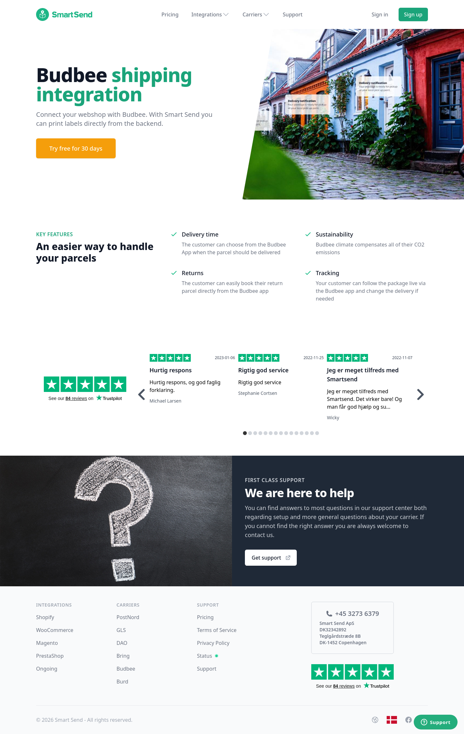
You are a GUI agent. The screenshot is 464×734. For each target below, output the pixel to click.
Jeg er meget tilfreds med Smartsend (363, 374)
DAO (122, 642)
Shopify (45, 617)
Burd (122, 681)
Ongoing (46, 668)
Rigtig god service (263, 370)
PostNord (128, 617)
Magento (47, 642)
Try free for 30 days (75, 148)
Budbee (126, 668)
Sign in (380, 14)
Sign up (413, 14)
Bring (123, 655)
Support (293, 14)
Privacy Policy (213, 642)
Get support (271, 557)
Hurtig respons (171, 370)
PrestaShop (50, 655)
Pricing (170, 14)
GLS (121, 630)
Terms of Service (217, 630)
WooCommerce (54, 630)
